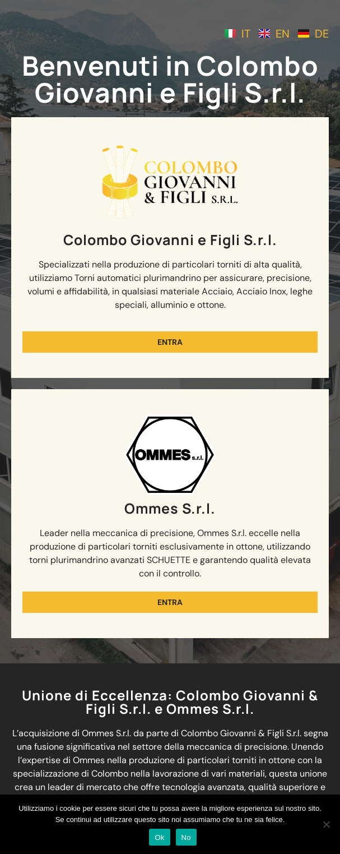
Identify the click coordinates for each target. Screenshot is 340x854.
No (186, 837)
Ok (159, 837)
